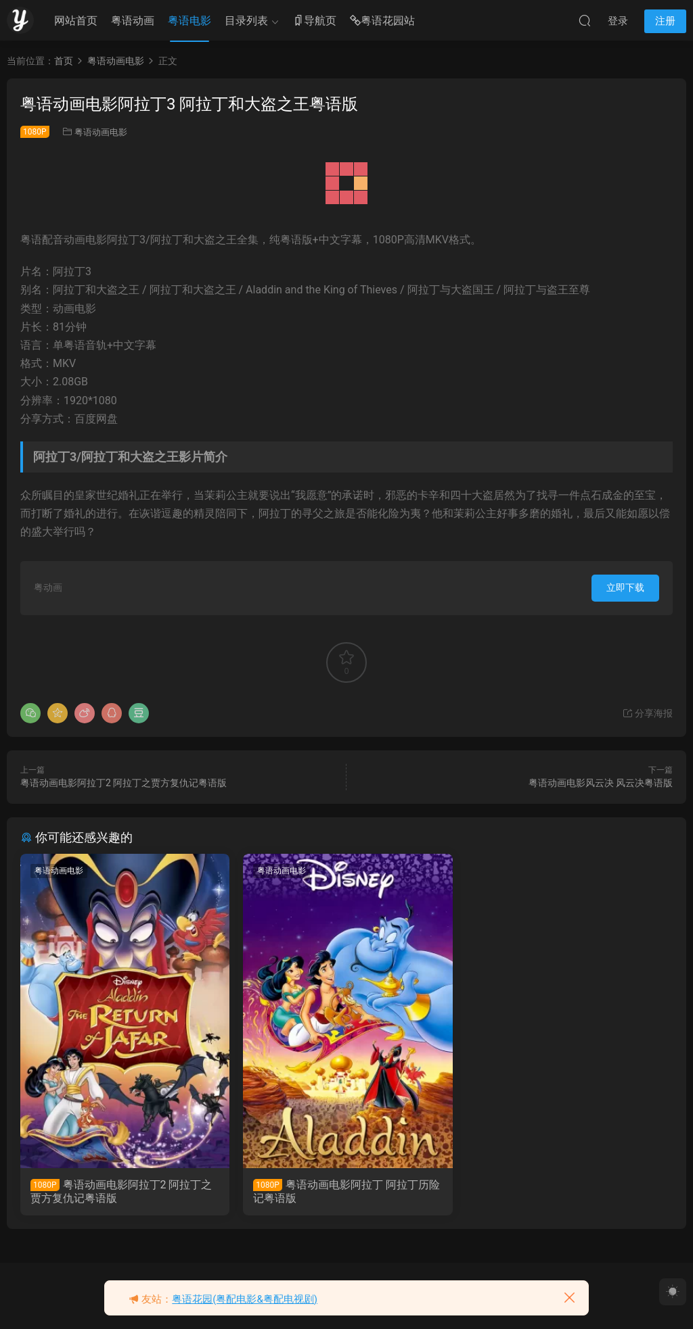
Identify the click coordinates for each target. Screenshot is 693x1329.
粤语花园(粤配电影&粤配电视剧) (244, 1299)
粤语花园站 (382, 21)
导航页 (314, 21)
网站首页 (75, 20)
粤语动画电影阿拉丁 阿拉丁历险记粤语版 (345, 1191)
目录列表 (246, 20)
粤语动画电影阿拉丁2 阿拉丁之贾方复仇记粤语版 (123, 782)
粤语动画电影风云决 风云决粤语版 (601, 782)
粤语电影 (189, 20)
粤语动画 (132, 20)
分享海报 (647, 713)
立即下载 (625, 587)
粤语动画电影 (100, 132)
